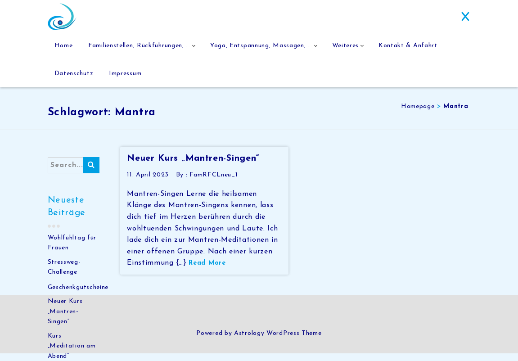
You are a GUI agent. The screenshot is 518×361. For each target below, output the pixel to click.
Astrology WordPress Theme (278, 341)
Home (63, 47)
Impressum (125, 79)
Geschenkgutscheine (78, 295)
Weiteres (346, 47)
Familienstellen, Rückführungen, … (140, 47)
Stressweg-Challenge (64, 274)
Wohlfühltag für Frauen (72, 250)
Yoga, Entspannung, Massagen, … (262, 47)
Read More (207, 270)
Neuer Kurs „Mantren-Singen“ (65, 319)
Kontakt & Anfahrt (409, 47)
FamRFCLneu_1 (213, 182)
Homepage (418, 114)
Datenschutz (74, 79)
